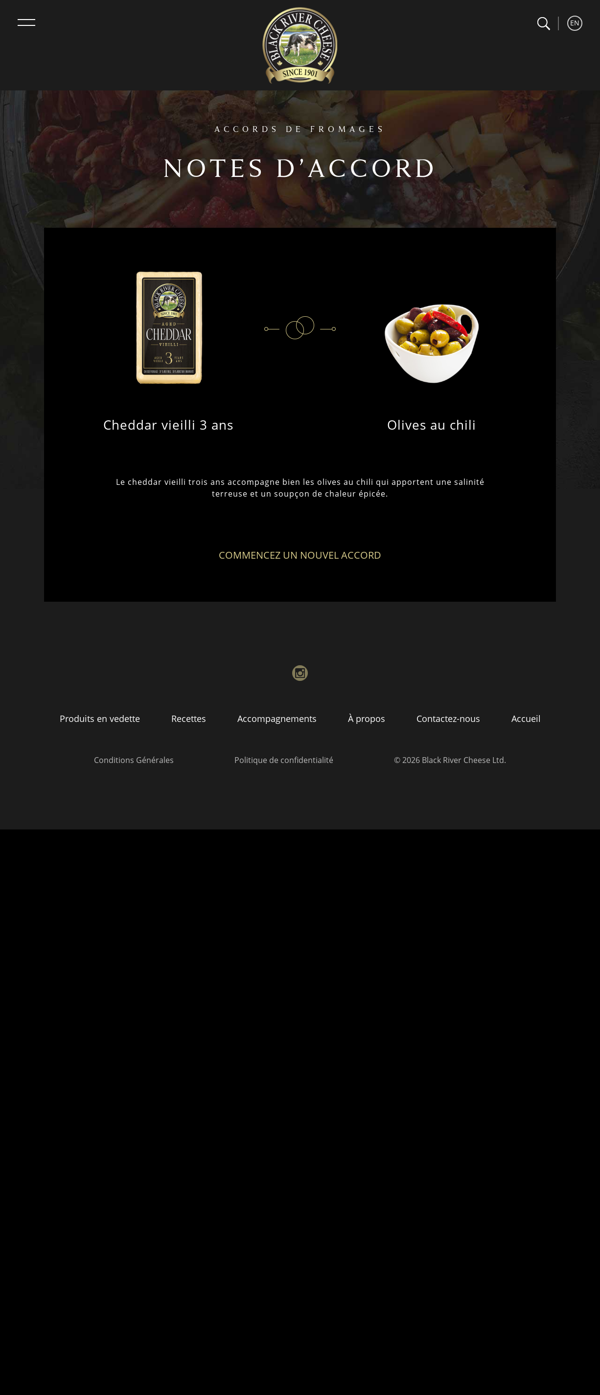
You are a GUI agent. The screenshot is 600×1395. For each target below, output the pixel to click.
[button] (543, 23)
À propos (366, 718)
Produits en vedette (100, 718)
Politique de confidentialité (283, 760)
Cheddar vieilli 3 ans (168, 425)
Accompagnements (277, 718)
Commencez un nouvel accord (300, 555)
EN (574, 22)
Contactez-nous (448, 718)
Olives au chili (431, 425)
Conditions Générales (134, 760)
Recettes (188, 718)
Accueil (526, 718)
